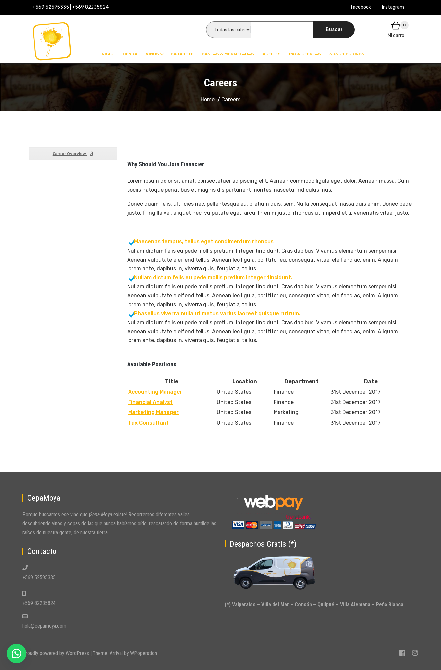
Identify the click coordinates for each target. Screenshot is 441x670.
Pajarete (182, 54)
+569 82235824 (38, 603)
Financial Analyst (150, 402)
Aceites (271, 54)
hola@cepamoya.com (44, 626)
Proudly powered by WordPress (56, 653)
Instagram (393, 7)
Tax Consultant (148, 423)
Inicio (106, 54)
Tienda (129, 54)
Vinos (152, 54)
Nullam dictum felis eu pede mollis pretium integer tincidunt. (210, 277)
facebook (360, 7)
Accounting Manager (155, 392)
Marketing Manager (153, 412)
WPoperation (143, 653)
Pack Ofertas (305, 54)
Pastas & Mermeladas (228, 54)
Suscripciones (346, 54)
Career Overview (73, 153)
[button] (16, 653)
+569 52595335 (38, 577)
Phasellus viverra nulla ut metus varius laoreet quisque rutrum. (214, 313)
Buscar (334, 29)
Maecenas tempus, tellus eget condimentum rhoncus (201, 241)
